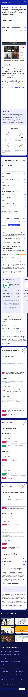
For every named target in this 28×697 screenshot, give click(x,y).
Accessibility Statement (7, 682)
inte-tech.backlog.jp (6, 651)
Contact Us (14, 679)
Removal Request (18, 682)
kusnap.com (4, 668)
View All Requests (14, 225)
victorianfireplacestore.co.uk (11, 7)
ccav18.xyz (3, 658)
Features (8, 679)
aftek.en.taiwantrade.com (20, 661)
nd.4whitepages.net (6, 674)
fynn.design (17, 668)
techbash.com (4, 664)
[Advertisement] (14, 37)
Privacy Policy (4, 684)
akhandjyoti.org (18, 651)
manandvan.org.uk (19, 658)
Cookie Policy (12, 684)
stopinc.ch (16, 654)
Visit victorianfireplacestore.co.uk (14, 87)
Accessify (7, 3)
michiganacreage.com (19, 671)
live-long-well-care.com (20, 674)
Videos (2, 679)
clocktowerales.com (6, 654)
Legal (20, 679)
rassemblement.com (6, 671)
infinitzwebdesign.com (6, 661)
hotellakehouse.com (19, 664)
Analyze (22, 689)
